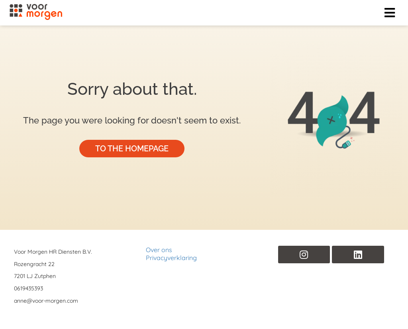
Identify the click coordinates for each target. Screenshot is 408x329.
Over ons (159, 250)
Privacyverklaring (171, 258)
